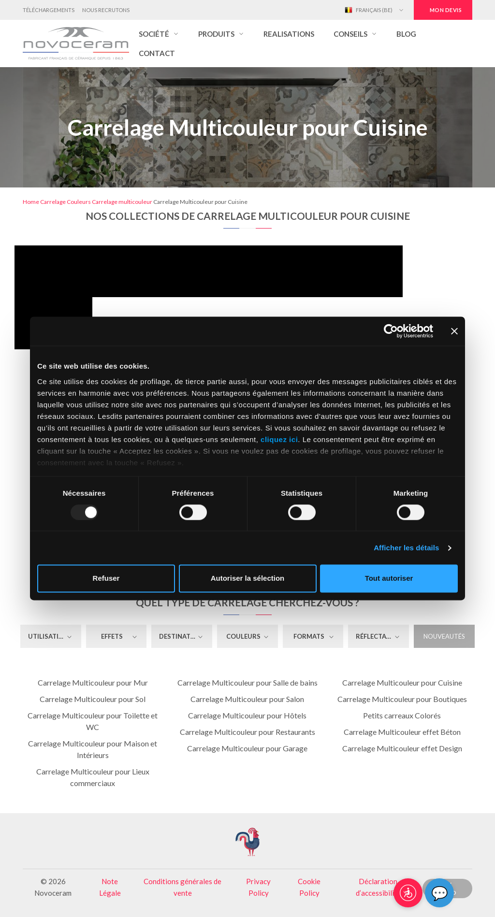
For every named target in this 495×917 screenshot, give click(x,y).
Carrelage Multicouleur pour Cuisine (402, 682)
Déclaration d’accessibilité (378, 887)
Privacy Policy (258, 887)
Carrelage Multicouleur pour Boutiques (402, 698)
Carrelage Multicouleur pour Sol (93, 698)
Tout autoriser (389, 578)
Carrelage (53, 201)
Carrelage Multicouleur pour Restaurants (247, 731)
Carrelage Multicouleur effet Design (402, 748)
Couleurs (79, 201)
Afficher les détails (406, 548)
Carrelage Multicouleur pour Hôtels (247, 715)
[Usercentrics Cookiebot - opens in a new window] (391, 331)
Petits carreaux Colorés (402, 715)
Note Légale (110, 887)
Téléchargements (48, 10)
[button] (159, 33)
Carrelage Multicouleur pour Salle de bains (247, 682)
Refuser (106, 578)
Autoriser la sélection (248, 578)
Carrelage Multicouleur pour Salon (247, 698)
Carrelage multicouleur (122, 201)
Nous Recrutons (106, 10)
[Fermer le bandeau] (454, 331)
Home (31, 201)
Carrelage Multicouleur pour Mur (93, 682)
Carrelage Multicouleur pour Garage (247, 748)
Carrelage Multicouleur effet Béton (402, 731)
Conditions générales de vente (182, 887)
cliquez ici (279, 439)
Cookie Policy (309, 887)
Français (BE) (369, 10)
